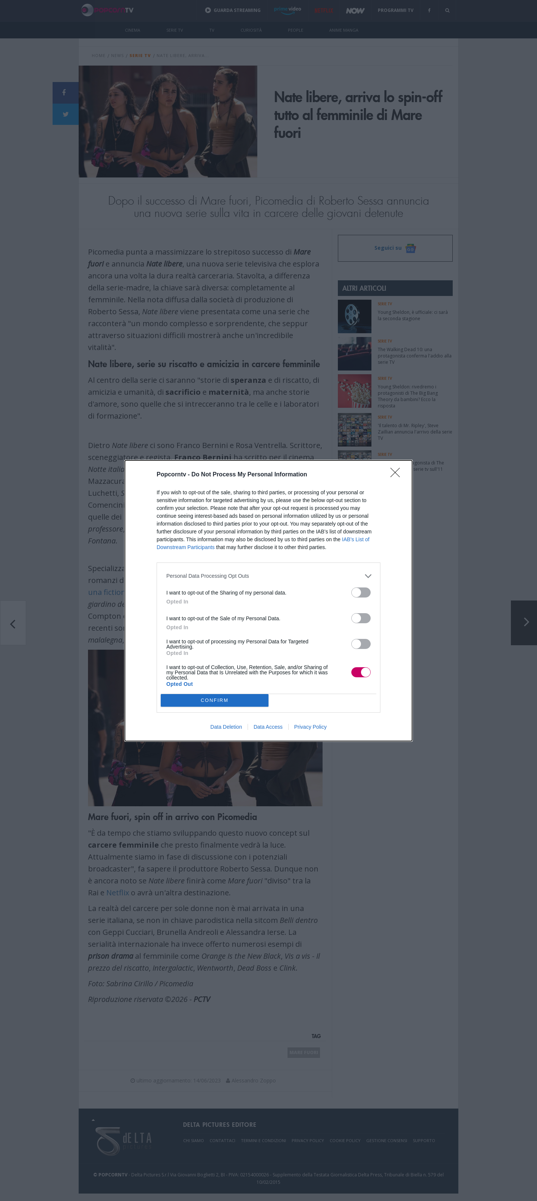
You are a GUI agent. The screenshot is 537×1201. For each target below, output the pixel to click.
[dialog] (268, 600)
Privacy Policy (310, 727)
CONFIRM (215, 700)
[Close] (397, 475)
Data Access (268, 727)
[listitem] (268, 576)
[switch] (361, 592)
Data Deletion (226, 727)
